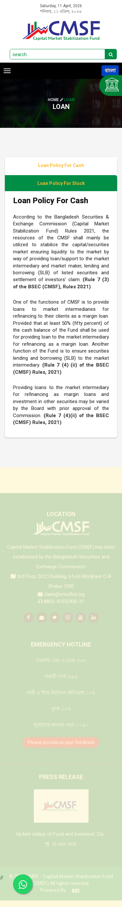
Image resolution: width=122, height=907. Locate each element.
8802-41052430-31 (64, 606)
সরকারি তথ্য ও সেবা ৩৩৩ (61, 665)
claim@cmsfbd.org (64, 599)
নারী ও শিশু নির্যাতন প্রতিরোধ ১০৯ (61, 697)
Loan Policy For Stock (61, 183)
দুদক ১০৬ (61, 714)
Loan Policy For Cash (61, 165)
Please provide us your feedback (61, 746)
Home (56, 100)
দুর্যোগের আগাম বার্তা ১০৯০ (61, 730)
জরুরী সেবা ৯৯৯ (61, 681)
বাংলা (110, 70)
